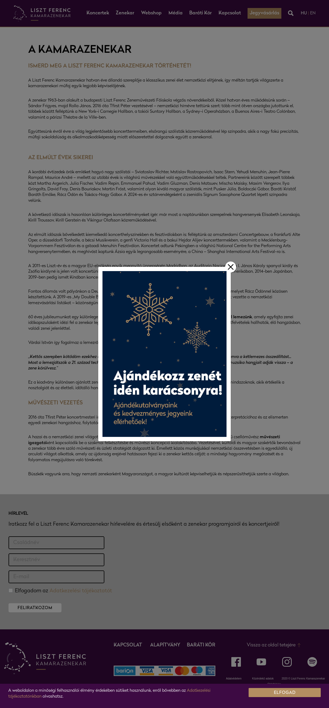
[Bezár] (230, 267)
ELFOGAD (285, 693)
